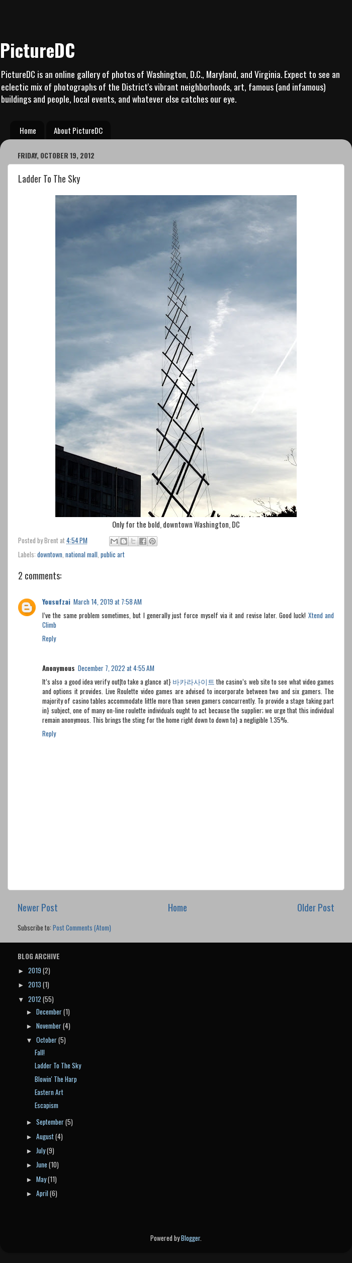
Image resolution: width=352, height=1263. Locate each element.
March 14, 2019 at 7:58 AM (107, 602)
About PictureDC (78, 130)
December (49, 1011)
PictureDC (37, 49)
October (47, 1040)
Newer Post (38, 907)
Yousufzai (56, 602)
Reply (49, 638)
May (42, 1179)
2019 (35, 970)
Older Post (315, 907)
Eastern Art (49, 1092)
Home (28, 130)
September (50, 1122)
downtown (49, 554)
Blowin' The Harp (56, 1079)
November (49, 1026)
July (41, 1150)
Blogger (190, 1238)
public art (113, 554)
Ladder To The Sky (58, 1065)
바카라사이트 (193, 682)
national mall (81, 554)
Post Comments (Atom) (82, 927)
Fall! (40, 1052)
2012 (35, 999)
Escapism (46, 1105)
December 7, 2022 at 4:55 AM (116, 668)
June (42, 1164)
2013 (35, 984)
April (43, 1193)
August (45, 1136)
